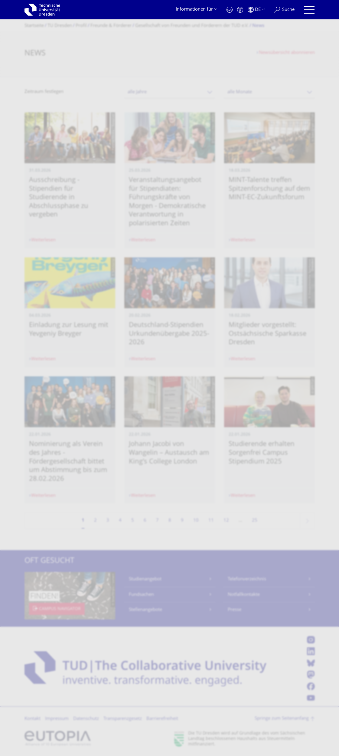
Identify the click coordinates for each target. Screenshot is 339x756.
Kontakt (32, 719)
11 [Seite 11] (211, 520)
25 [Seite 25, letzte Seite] (254, 520)
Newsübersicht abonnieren (287, 53)
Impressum (57, 719)
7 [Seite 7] (157, 520)
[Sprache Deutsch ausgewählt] (256, 10)
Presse (234, 610)
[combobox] (169, 92)
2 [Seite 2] (95, 520)
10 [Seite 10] (196, 520)
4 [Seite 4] (120, 520)
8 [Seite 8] (169, 520)
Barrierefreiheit (162, 719)
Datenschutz (86, 719)
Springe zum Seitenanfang (282, 718)
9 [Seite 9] (182, 520)
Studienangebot (145, 579)
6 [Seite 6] (145, 520)
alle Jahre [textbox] (137, 92)
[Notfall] (229, 10)
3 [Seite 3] (107, 520)
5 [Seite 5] (132, 520)
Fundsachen (141, 595)
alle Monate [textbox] (239, 92)
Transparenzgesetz (122, 719)
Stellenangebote (145, 610)
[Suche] (284, 10)
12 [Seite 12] (226, 520)
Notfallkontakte (244, 595)
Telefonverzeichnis (247, 579)
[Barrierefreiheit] (240, 10)
